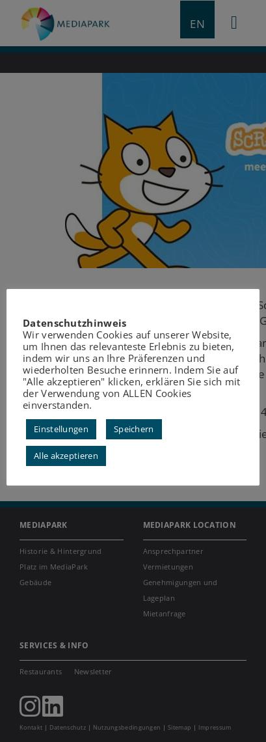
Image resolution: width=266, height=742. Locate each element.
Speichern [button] (134, 429)
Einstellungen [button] (61, 429)
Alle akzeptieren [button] (66, 455)
